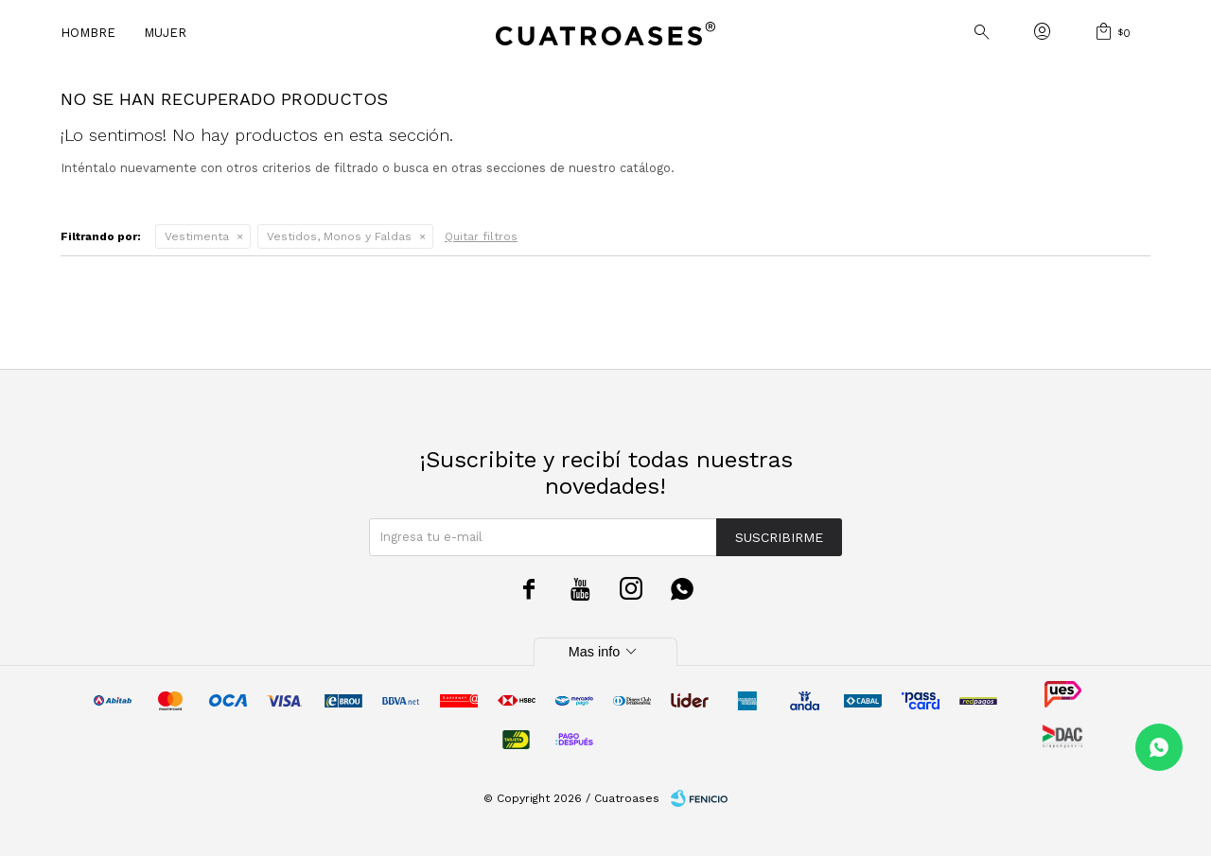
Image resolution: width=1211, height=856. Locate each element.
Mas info (605, 651)
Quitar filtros (481, 236)
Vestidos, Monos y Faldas (339, 236)
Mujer (165, 33)
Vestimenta (197, 236)
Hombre (88, 33)
